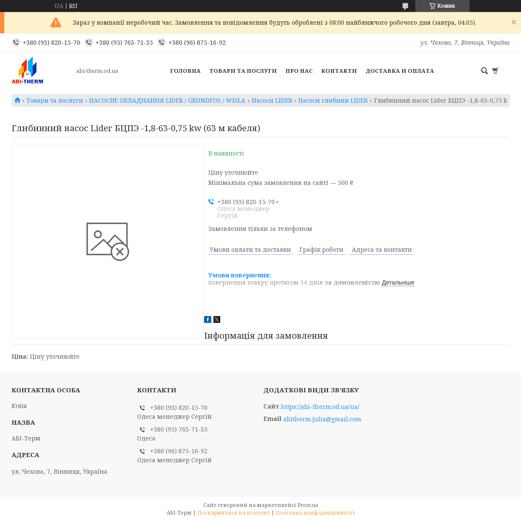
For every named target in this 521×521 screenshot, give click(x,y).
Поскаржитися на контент (233, 512)
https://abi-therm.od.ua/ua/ (320, 407)
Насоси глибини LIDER (333, 100)
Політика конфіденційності (315, 512)
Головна (185, 71)
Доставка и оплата (400, 71)
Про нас (299, 71)
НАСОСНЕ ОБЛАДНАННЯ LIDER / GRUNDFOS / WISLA (167, 100)
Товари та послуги (243, 71)
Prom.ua (307, 505)
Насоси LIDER (272, 100)
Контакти (339, 71)
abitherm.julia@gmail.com (322, 419)
